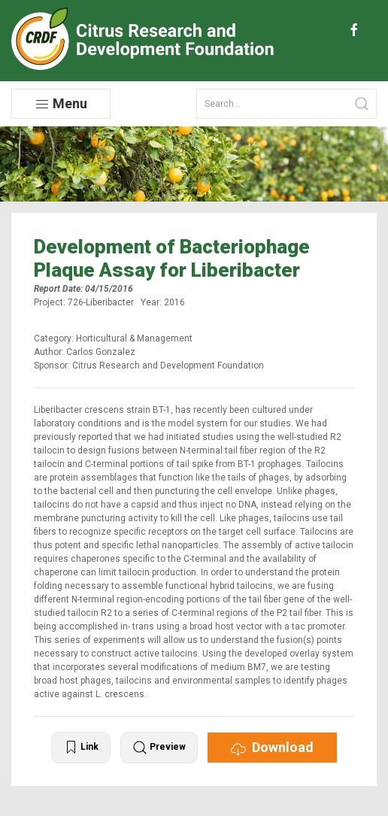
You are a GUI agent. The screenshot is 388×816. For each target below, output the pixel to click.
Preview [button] (159, 747)
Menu (61, 104)
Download (272, 747)
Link (81, 747)
